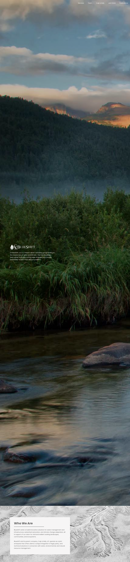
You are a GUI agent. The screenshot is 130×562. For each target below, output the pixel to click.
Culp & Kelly (100, 3)
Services (81, 3)
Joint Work (112, 3)
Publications (124, 3)
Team (90, 3)
